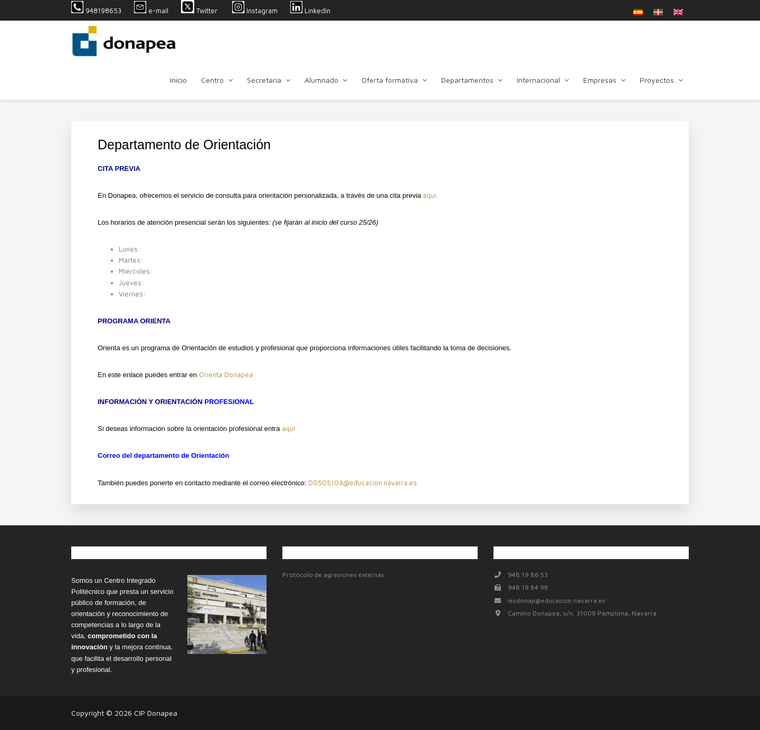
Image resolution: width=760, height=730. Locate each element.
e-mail (151, 10)
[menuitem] (638, 11)
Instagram (255, 10)
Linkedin (310, 10)
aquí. (430, 195)
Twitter (200, 10)
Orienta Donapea (226, 374)
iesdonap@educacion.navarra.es (556, 600)
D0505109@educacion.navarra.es (362, 482)
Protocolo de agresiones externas (333, 575)
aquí (288, 428)
